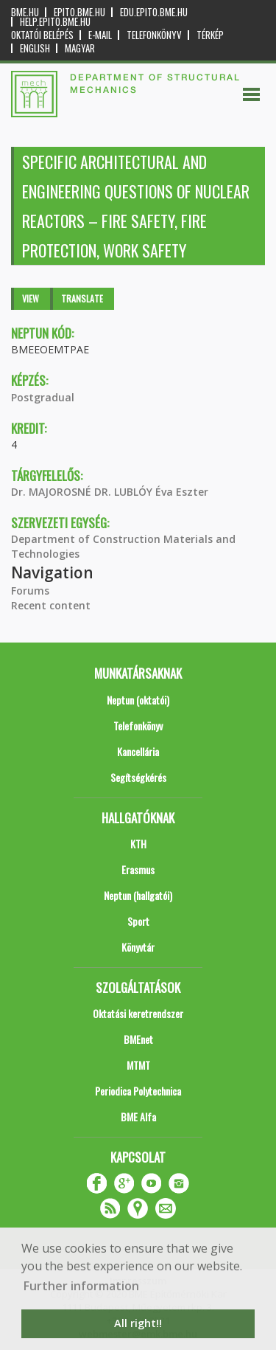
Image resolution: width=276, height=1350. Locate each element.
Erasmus (138, 869)
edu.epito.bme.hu (154, 12)
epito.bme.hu (79, 12)
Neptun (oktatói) (138, 699)
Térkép (210, 35)
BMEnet (138, 1039)
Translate (82, 298)
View (30, 298)
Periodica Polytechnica (138, 1090)
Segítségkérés (138, 777)
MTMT (138, 1065)
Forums (30, 591)
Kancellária (138, 751)
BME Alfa (138, 1116)
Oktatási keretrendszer (138, 1013)
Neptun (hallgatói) (138, 895)
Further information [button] (81, 1286)
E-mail (100, 35)
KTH (138, 843)
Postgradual (42, 397)
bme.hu (25, 12)
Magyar (80, 48)
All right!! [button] (138, 1323)
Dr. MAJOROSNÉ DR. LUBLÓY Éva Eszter (109, 492)
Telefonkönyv (154, 35)
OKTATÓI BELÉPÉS (42, 35)
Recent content (51, 605)
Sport (138, 921)
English (35, 48)
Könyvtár (138, 947)
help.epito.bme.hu (55, 22)
